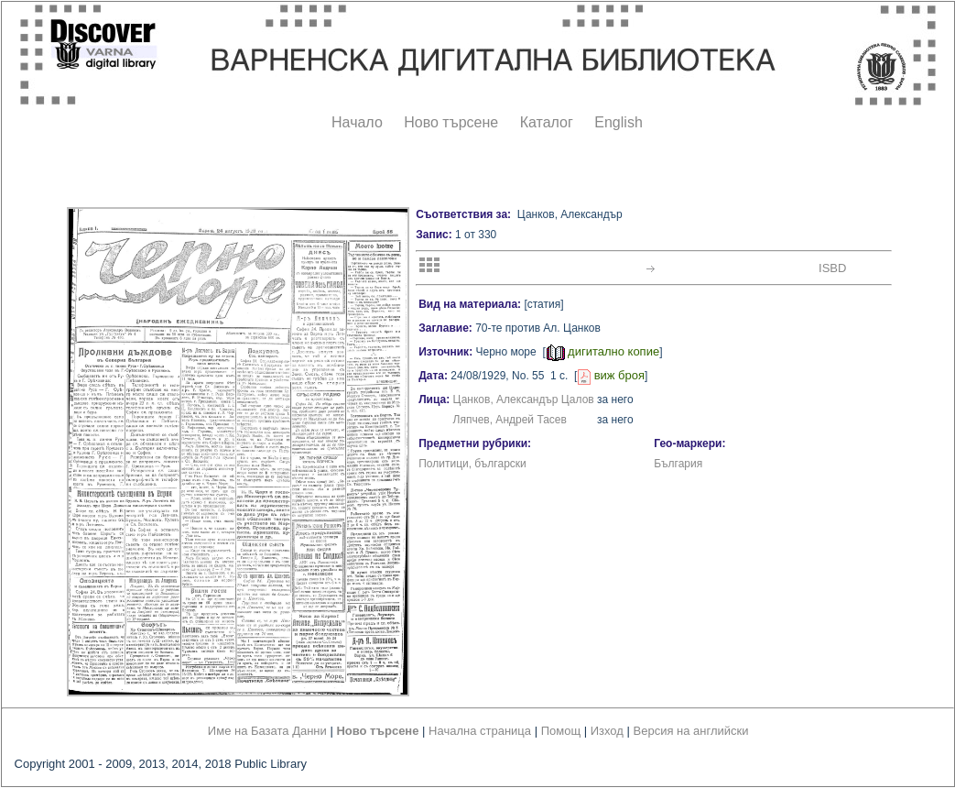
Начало (357, 122)
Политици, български (472, 463)
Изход (607, 731)
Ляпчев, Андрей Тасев (510, 419)
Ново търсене (451, 122)
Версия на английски (691, 731)
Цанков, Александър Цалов (523, 399)
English (618, 122)
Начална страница (480, 731)
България (678, 463)
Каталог (546, 122)
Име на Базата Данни (267, 731)
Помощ (561, 731)
